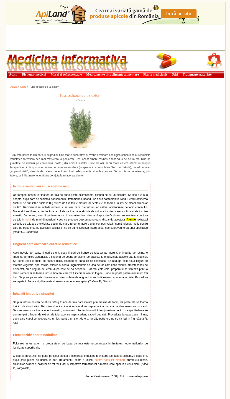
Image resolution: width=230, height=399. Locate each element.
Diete (23, 86)
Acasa (14, 86)
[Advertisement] (115, 38)
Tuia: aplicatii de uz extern (80, 95)
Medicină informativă (18, 52)
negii (28, 219)
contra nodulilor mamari (110, 360)
